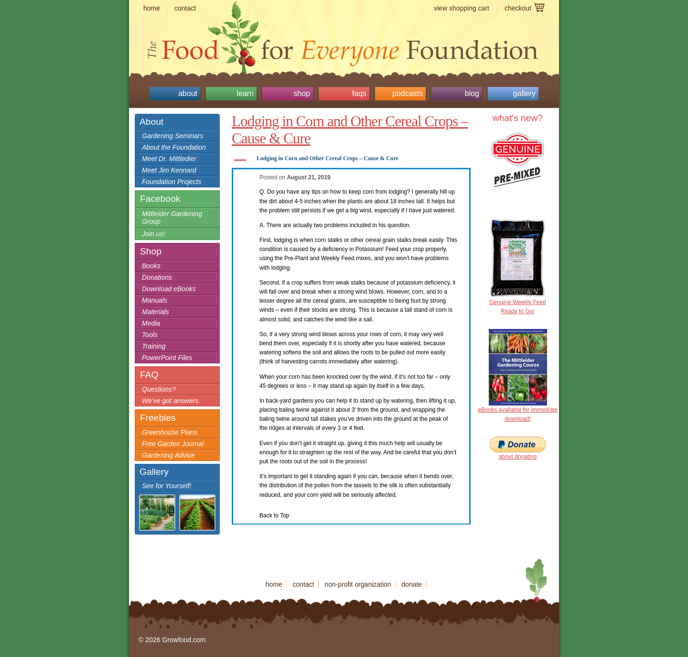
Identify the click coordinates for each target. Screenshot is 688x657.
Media (151, 323)
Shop (301, 93)
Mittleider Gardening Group (172, 217)
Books (151, 266)
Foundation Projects (172, 182)
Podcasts (407, 93)
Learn (245, 93)
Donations (157, 277)
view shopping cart (461, 8)
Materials (155, 312)
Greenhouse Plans (169, 432)
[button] (351, 160)
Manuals (154, 300)
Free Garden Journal (173, 444)
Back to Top (274, 515)
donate (411, 584)
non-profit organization (357, 584)
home (151, 8)
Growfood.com (344, 31)
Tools (150, 335)
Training (154, 346)
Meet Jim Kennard (169, 170)
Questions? (159, 389)
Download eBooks (169, 289)
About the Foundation (174, 147)
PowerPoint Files (167, 357)
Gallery (524, 93)
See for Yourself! (166, 486)
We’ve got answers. (171, 401)
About (187, 93)
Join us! (153, 234)
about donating (518, 456)
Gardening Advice (168, 455)
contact (185, 8)
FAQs (359, 93)
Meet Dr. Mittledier (169, 159)
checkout (518, 8)
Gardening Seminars (172, 136)
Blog (472, 93)
